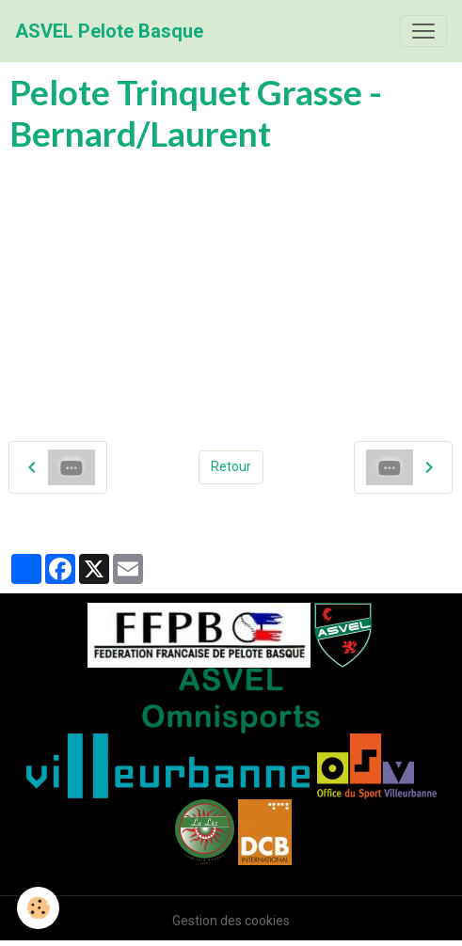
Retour (231, 466)
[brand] (109, 31)
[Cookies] (38, 908)
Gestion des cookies (231, 920)
